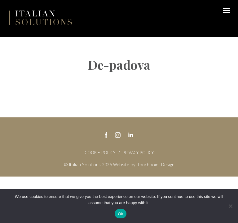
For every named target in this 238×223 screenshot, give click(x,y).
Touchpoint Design (155, 165)
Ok (120, 214)
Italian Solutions (40, 17)
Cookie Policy (100, 152)
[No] (230, 206)
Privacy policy (138, 152)
